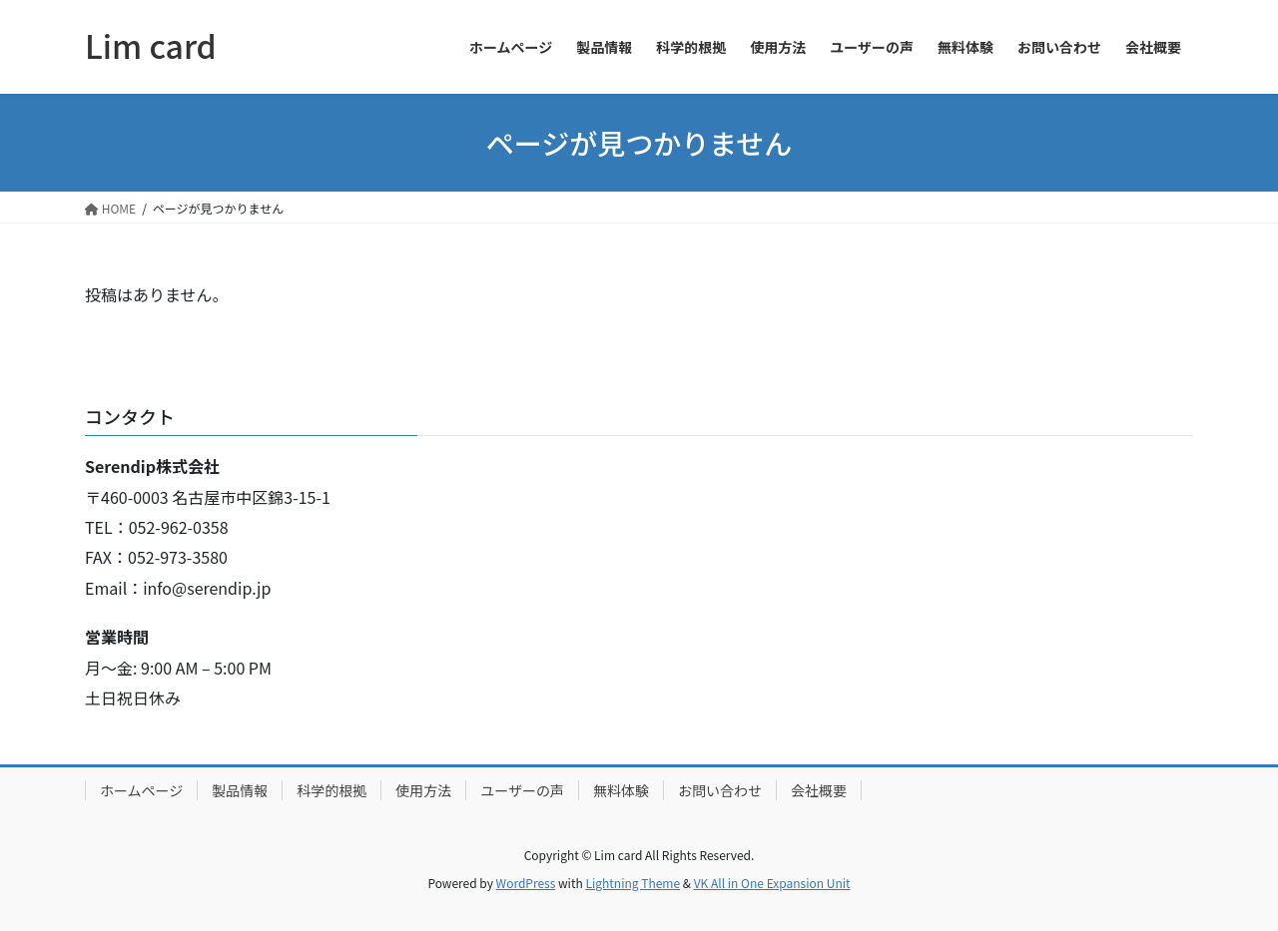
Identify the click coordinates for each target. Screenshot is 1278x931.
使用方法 (423, 790)
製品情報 (240, 790)
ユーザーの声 (522, 790)
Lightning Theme (632, 882)
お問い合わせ (720, 790)
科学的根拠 (331, 790)
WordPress (526, 882)
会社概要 (819, 790)
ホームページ (141, 790)
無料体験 (621, 790)
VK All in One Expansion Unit (772, 882)
